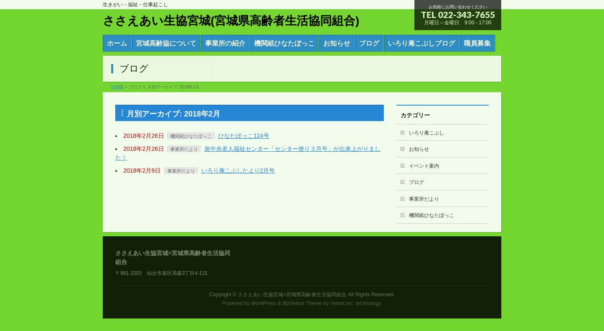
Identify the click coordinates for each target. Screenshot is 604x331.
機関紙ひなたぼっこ (191, 136)
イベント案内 (424, 166)
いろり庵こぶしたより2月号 (238, 170)
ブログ (416, 182)
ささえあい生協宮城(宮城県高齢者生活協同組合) (231, 20)
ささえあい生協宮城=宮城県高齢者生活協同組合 (292, 294)
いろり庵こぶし (426, 133)
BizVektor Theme (302, 303)
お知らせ (419, 149)
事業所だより (184, 149)
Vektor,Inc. (342, 303)
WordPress (263, 303)
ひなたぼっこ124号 (243, 135)
